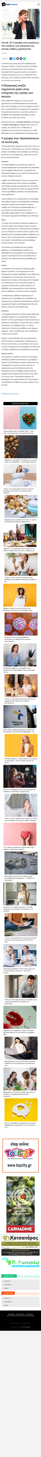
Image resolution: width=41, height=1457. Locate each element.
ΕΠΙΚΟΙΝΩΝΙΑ (20, 1314)
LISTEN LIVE (7, 1281)
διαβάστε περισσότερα (10, 394)
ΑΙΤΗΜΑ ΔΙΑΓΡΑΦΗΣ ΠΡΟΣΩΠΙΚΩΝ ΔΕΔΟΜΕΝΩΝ (20, 1316)
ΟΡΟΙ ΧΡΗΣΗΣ (29, 1314)
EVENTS (6, 1288)
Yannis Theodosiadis (25, 1327)
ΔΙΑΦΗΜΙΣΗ (11, 1314)
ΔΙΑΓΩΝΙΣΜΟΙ (8, 1284)
